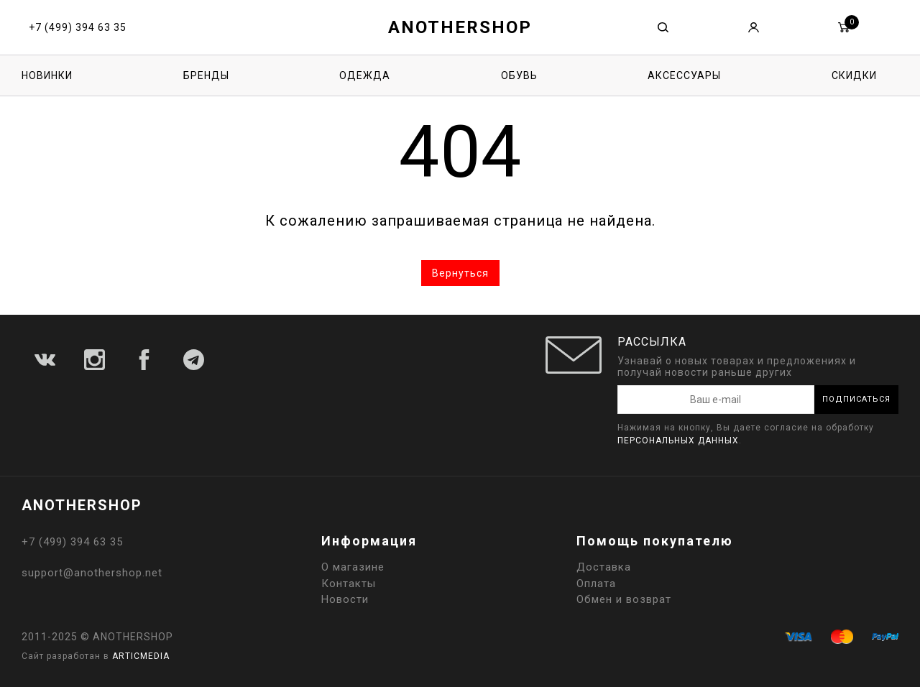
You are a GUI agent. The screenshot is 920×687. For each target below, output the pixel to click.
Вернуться (460, 273)
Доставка (603, 567)
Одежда (364, 75)
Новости (345, 599)
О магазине (353, 567)
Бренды (206, 75)
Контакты (348, 583)
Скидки (854, 75)
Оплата (596, 583)
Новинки (47, 75)
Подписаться (856, 399)
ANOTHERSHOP (460, 27)
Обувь (519, 75)
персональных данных (678, 440)
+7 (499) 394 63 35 (77, 27)
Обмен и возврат (623, 599)
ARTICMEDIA (141, 656)
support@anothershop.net (92, 572)
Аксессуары (684, 75)
